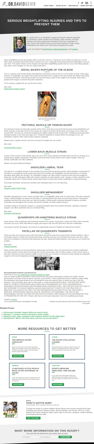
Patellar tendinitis (10, 246)
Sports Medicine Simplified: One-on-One (63, 369)
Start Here (48, 5)
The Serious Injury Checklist (22, 341)
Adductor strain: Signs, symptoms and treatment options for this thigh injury (34, 316)
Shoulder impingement (12, 213)
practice (75, 49)
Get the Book (33, 418)
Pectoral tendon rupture (13, 148)
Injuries (14, 299)
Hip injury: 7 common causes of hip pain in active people (26, 314)
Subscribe (65, 437)
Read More (18, 356)
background (47, 49)
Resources (73, 5)
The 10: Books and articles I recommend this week (20, 301)
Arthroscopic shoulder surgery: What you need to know (25, 312)
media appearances (60, 49)
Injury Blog (61, 5)
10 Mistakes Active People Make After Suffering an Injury (25, 370)
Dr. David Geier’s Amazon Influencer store (33, 275)
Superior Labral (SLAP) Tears (15, 188)
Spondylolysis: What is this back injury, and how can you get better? (30, 318)
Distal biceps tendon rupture (14, 89)
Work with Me (86, 5)
